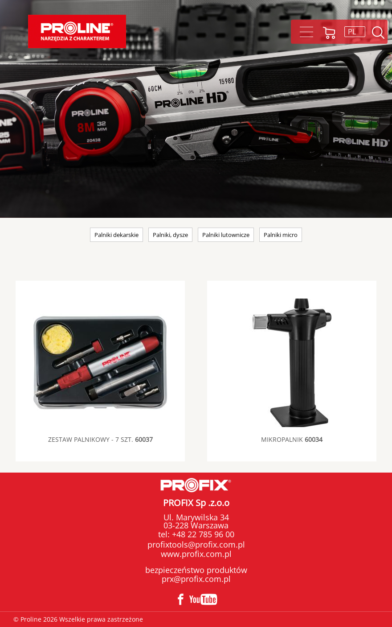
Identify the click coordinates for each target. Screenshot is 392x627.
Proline (77, 31)
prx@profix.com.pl (196, 578)
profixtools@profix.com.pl (196, 544)
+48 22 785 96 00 (202, 534)
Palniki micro (281, 235)
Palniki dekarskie (116, 235)
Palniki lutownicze (225, 235)
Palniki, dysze (170, 235)
